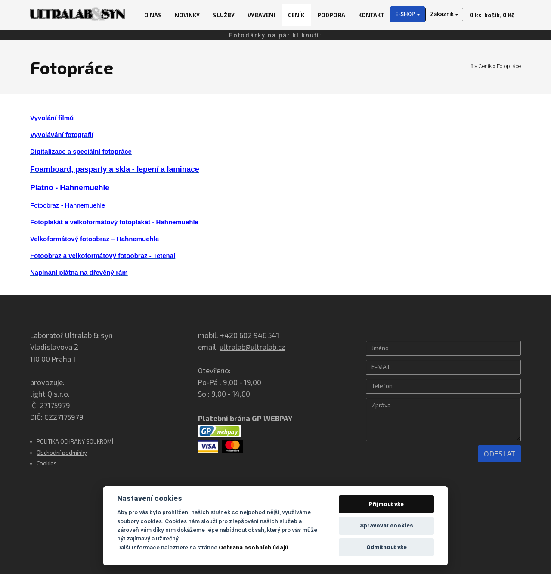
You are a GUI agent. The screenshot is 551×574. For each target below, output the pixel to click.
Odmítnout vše (386, 547)
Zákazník (444, 14)
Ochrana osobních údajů (253, 547)
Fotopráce (509, 66)
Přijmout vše (386, 504)
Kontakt (371, 15)
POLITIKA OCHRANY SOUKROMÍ (75, 441)
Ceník (296, 15)
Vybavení (261, 15)
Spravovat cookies (386, 525)
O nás (153, 15)
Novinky (187, 15)
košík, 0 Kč (492, 15)
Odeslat (499, 453)
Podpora (331, 15)
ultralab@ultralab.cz (252, 346)
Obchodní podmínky (62, 452)
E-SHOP (407, 14)
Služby (224, 15)
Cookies (47, 463)
